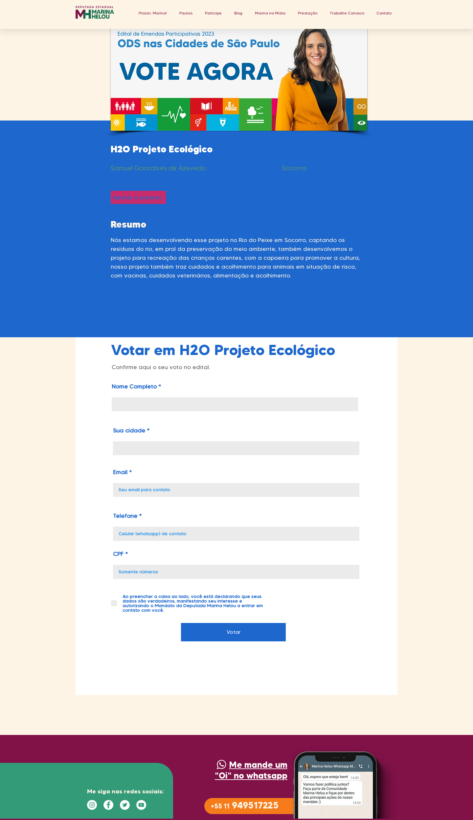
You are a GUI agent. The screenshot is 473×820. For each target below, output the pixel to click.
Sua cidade (129, 430)
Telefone (125, 516)
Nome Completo (134, 386)
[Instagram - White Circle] (92, 805)
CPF (118, 554)
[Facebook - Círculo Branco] (108, 805)
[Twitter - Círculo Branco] (125, 805)
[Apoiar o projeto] (138, 197)
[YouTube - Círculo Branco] (141, 805)
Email (120, 472)
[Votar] (233, 632)
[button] (186, 13)
